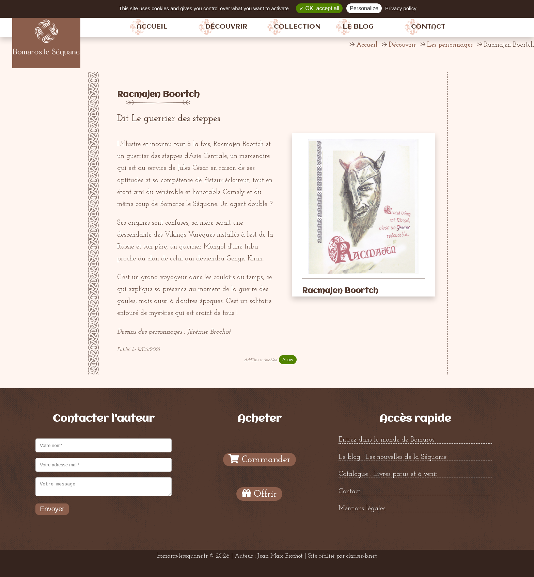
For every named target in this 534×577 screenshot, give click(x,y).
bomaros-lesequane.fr (182, 556)
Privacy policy (401, 8)
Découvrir (226, 26)
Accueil (152, 26)
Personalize (364, 8)
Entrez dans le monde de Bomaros (387, 439)
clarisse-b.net (361, 556)
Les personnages (450, 45)
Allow (287, 359)
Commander (259, 459)
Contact (428, 26)
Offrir (259, 493)
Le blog (358, 26)
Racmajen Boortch (158, 95)
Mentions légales (362, 508)
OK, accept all (319, 8)
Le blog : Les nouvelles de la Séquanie (393, 457)
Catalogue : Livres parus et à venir (388, 474)
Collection (297, 26)
